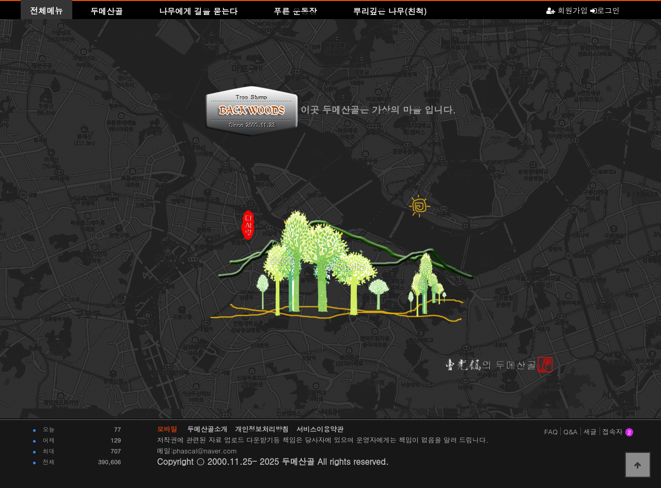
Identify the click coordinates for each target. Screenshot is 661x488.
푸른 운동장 (295, 11)
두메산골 (106, 11)
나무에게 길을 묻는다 (198, 11)
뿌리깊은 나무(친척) (390, 11)
